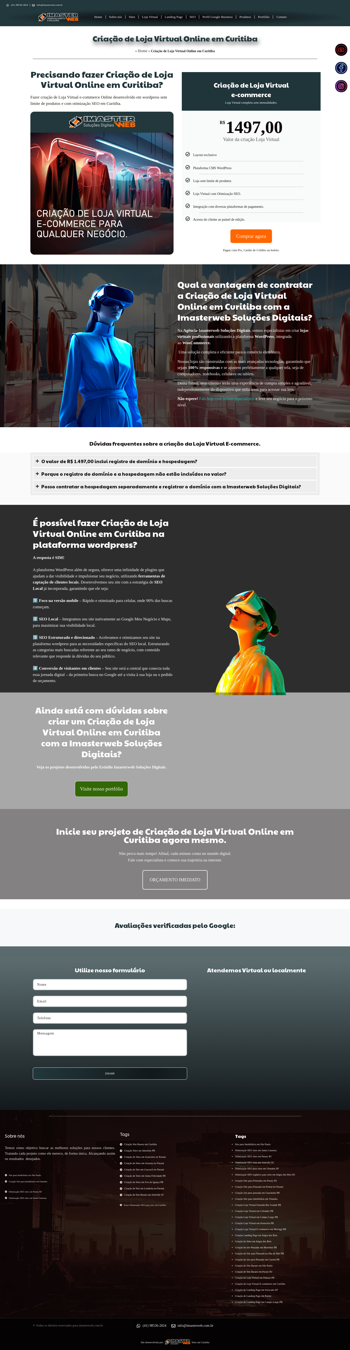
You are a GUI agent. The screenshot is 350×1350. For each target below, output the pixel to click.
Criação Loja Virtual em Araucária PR (254, 1223)
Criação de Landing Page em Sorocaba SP (256, 1290)
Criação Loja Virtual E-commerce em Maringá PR (260, 1229)
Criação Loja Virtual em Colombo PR (254, 1211)
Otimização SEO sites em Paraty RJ (253, 1156)
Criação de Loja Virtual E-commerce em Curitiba (260, 1284)
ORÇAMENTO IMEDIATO (175, 879)
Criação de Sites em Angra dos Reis (253, 1241)
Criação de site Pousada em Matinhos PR (256, 1247)
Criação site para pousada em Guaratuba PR (257, 1193)
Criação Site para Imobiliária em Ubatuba (256, 1199)
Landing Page (174, 17)
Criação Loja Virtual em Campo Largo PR (256, 1217)
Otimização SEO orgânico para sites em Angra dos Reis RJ (265, 1174)
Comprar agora (251, 236)
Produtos (245, 17)
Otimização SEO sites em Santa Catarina (256, 1150)
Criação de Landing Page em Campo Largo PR (259, 1302)
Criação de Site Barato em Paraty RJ (253, 1271)
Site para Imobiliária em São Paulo (253, 1144)
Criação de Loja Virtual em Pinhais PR (255, 1277)
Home (98, 17)
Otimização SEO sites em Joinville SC (254, 1162)
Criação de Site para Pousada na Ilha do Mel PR (259, 1253)
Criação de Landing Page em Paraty (253, 1296)
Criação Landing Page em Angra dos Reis (256, 1235)
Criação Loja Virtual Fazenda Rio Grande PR (258, 1205)
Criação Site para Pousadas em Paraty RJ (256, 1180)
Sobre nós (115, 17)
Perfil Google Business (217, 17)
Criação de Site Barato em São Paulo (254, 1265)
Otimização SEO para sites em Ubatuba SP (257, 1168)
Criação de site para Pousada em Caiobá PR (257, 1259)
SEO (193, 17)
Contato (281, 17)
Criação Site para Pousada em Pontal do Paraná (259, 1186)
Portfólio (264, 17)
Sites (132, 17)
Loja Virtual (150, 17)
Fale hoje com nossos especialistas (226, 399)
